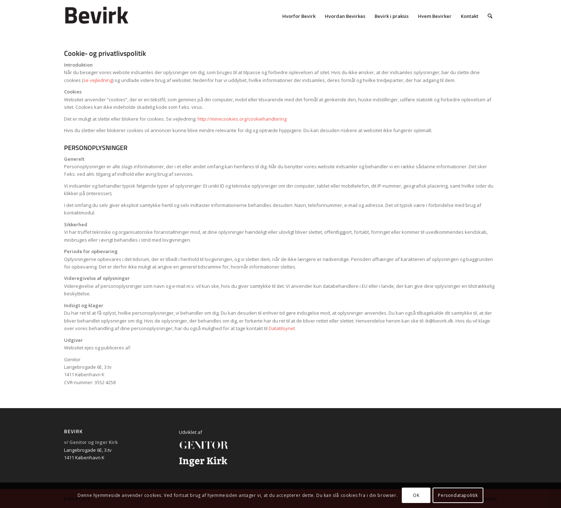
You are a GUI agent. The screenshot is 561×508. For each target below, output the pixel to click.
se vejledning (97, 80)
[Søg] (490, 16)
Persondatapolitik (458, 495)
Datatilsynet (282, 328)
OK (416, 495)
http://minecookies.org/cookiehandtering (242, 119)
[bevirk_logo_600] (116, 16)
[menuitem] (299, 16)
